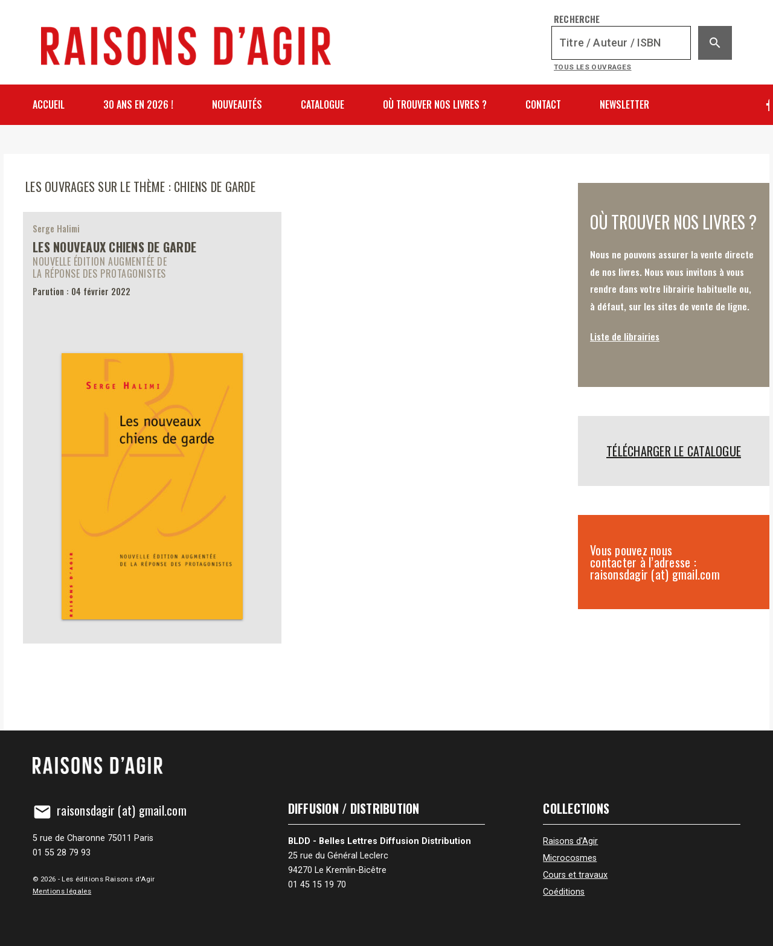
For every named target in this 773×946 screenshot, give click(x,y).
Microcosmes (570, 858)
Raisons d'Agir (570, 841)
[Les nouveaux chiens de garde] (152, 427)
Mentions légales (62, 891)
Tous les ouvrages (593, 67)
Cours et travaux (575, 875)
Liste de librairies (624, 336)
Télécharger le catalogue (673, 451)
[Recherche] (621, 43)
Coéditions (564, 892)
